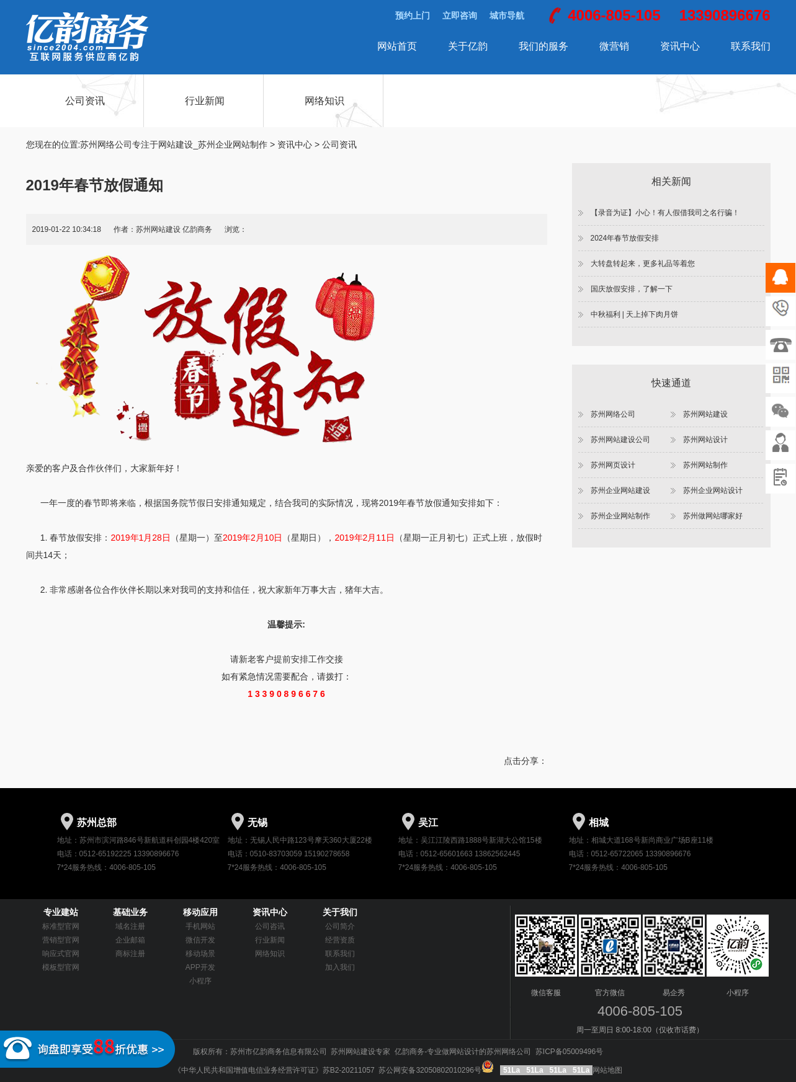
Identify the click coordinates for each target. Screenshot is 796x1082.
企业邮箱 (130, 940)
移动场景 (200, 953)
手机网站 (200, 926)
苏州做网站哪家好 (713, 516)
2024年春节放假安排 (625, 238)
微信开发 (200, 940)
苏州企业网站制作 (620, 516)
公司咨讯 (270, 926)
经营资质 (340, 940)
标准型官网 (60, 926)
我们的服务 (543, 46)
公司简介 (340, 926)
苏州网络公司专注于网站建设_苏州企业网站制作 (173, 144)
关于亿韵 (468, 46)
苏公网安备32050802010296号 (437, 1070)
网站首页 (397, 46)
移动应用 (200, 912)
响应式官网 (60, 953)
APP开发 (200, 967)
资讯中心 (680, 46)
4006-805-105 (614, 15)
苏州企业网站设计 (713, 490)
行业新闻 (205, 100)
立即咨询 (459, 15)
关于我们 (340, 912)
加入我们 (340, 967)
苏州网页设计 (613, 465)
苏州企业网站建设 (620, 490)
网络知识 (324, 100)
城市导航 (507, 15)
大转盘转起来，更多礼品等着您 (643, 263)
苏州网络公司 (613, 414)
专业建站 (60, 912)
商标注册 (130, 953)
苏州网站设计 (705, 439)
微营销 (614, 46)
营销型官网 (60, 940)
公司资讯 (85, 100)
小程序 (200, 981)
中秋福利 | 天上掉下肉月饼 (635, 314)
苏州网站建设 (705, 414)
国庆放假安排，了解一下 (632, 289)
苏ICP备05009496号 (569, 1051)
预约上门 (412, 15)
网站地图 (607, 1070)
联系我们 (751, 46)
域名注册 (130, 926)
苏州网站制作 (705, 465)
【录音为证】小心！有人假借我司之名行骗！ (665, 212)
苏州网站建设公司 (620, 439)
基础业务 (130, 912)
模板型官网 (60, 967)
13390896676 (725, 15)
